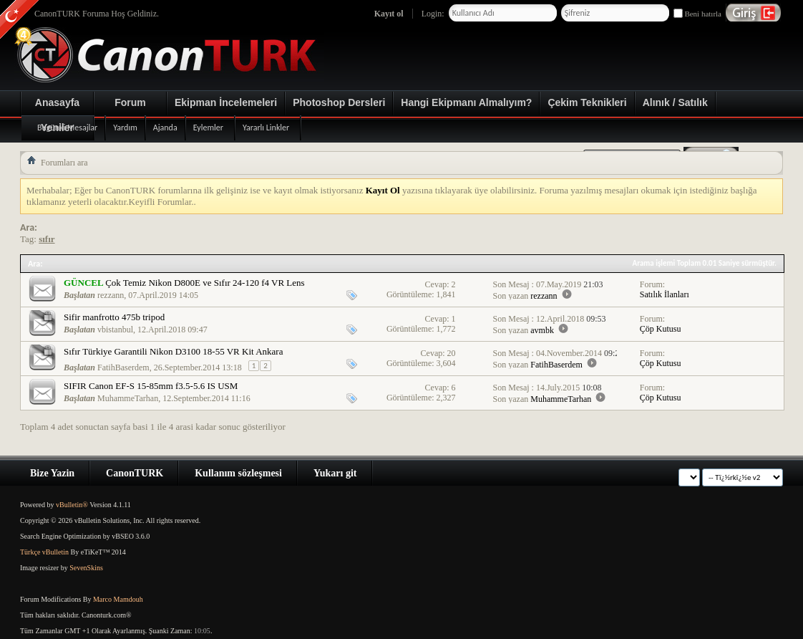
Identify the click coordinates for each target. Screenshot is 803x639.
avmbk (542, 330)
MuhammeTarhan (127, 398)
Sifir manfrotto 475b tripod (114, 317)
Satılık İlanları (664, 294)
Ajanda (165, 127)
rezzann (110, 295)
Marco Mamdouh (118, 599)
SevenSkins (86, 568)
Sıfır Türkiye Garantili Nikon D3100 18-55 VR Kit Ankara (173, 351)
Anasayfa (57, 102)
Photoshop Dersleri (339, 102)
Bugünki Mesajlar (67, 127)
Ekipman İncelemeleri (226, 102)
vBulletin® (72, 505)
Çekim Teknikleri (587, 102)
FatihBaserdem (123, 367)
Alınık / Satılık (675, 102)
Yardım (125, 127)
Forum (130, 102)
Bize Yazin (52, 473)
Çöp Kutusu (660, 329)
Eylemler (208, 127)
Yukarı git (335, 473)
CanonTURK (134, 473)
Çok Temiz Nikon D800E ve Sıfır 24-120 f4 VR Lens (204, 282)
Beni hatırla (697, 13)
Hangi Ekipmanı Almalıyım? (466, 102)
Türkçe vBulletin (44, 552)
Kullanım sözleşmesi (238, 473)
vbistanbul (115, 330)
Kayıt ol (389, 14)
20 (451, 353)
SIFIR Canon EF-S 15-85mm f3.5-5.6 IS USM (151, 385)
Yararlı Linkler (266, 127)
